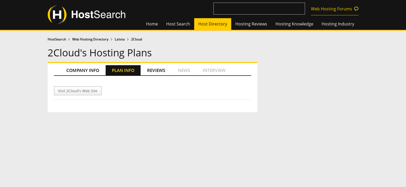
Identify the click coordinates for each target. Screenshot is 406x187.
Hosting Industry (338, 24)
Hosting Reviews (251, 24)
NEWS (184, 70)
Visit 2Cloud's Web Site (77, 90)
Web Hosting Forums (331, 9)
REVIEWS (156, 70)
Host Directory (212, 24)
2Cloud (136, 39)
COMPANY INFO (82, 70)
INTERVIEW (214, 70)
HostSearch (57, 39)
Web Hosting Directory (90, 39)
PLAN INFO (123, 70)
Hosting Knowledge (294, 24)
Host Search (178, 24)
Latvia (120, 39)
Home (152, 24)
